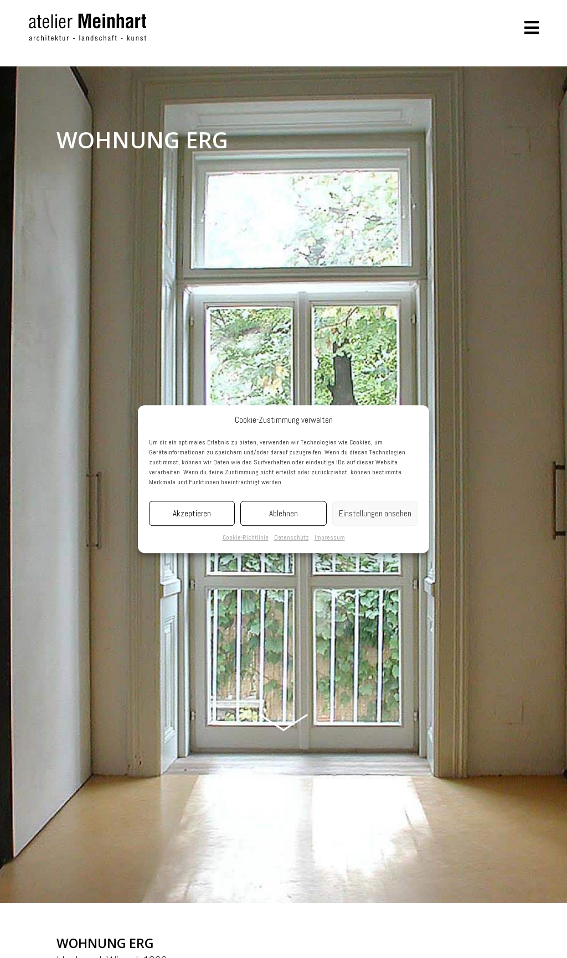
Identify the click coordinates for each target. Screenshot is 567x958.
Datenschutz (291, 538)
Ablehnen (283, 513)
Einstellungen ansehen (375, 513)
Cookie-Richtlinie (246, 538)
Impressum (330, 538)
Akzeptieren (192, 513)
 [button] (531, 27)
